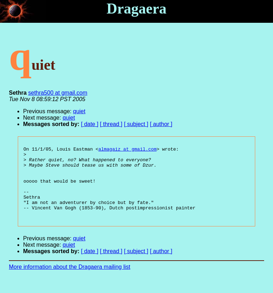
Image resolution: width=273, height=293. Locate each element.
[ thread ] (111, 124)
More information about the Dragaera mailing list (69, 281)
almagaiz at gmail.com (127, 150)
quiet (79, 111)
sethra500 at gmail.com (57, 93)
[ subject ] (136, 124)
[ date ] (89, 124)
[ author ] (161, 124)
